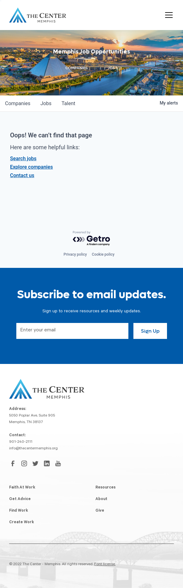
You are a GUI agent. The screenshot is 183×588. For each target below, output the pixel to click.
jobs (45, 103)
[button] (167, 15)
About (101, 499)
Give (99, 511)
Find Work (18, 511)
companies (17, 103)
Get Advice (20, 499)
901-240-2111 (20, 442)
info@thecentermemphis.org (33, 449)
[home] (37, 15)
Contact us (22, 175)
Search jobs (23, 158)
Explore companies (31, 167)
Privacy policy (75, 254)
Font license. (105, 564)
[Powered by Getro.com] (91, 238)
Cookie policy (103, 254)
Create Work (21, 522)
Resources (105, 488)
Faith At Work (22, 488)
